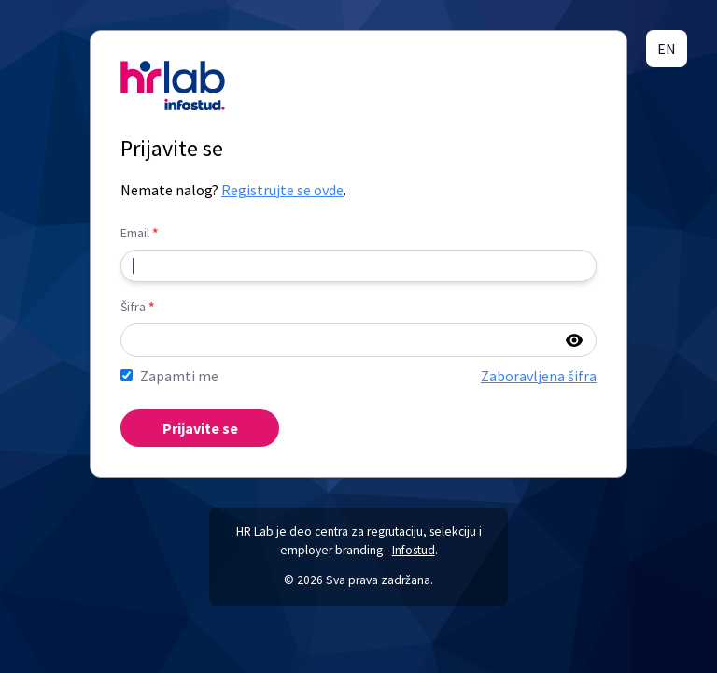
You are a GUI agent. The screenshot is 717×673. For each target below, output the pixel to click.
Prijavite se (200, 428)
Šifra (137, 306)
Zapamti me (179, 375)
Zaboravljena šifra (539, 375)
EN (666, 48)
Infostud (413, 550)
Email (139, 232)
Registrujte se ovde (282, 189)
